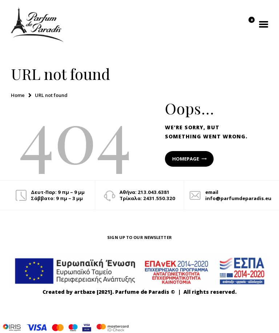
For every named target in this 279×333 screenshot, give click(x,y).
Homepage (185, 158)
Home (18, 95)
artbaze (85, 291)
